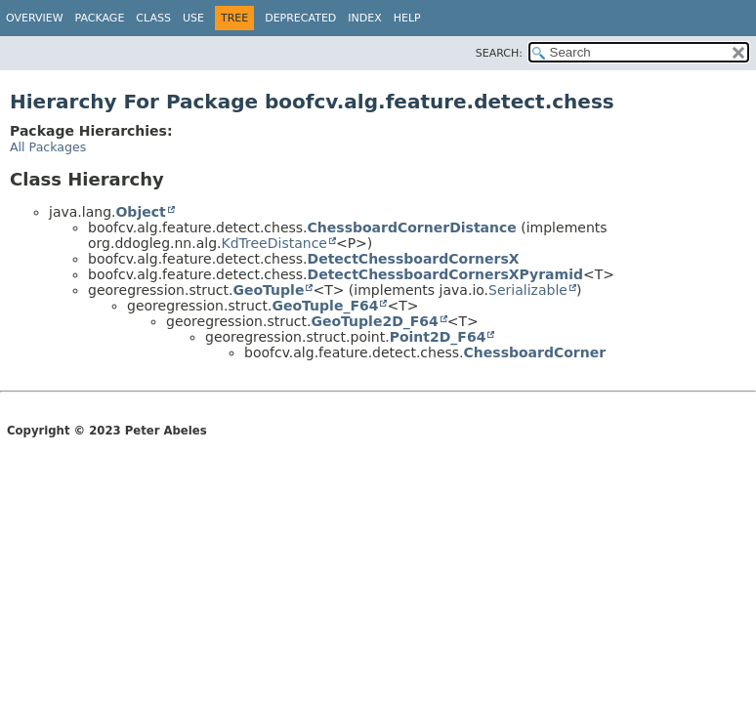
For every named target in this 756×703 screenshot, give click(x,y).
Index (364, 18)
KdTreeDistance (273, 243)
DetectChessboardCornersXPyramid (445, 274)
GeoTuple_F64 (326, 305)
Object (140, 212)
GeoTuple (269, 290)
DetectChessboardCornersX (414, 259)
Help (407, 18)
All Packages (48, 147)
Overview (34, 18)
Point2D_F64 (438, 337)
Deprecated (300, 18)
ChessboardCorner (535, 352)
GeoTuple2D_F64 (375, 321)
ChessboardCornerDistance (412, 227)
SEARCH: (499, 53)
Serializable (527, 290)
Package (100, 18)
